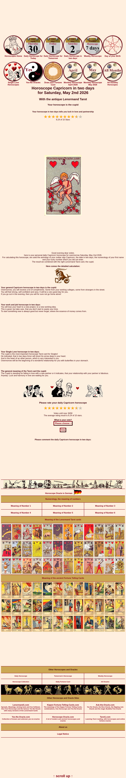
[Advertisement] (63, 18)
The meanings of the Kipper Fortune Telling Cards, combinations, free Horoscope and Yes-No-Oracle (63, 706)
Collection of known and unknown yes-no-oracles (21, 717)
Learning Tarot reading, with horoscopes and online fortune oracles (105, 718)
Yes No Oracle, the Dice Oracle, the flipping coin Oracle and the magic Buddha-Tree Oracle (105, 706)
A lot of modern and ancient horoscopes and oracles (63, 718)
